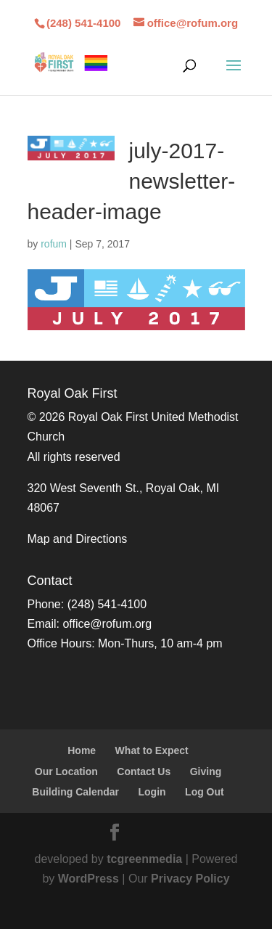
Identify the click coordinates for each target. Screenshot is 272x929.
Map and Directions (78, 539)
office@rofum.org (107, 624)
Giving (206, 771)
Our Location (66, 771)
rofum (54, 244)
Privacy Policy (190, 878)
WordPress (88, 878)
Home (81, 750)
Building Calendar (75, 792)
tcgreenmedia (144, 859)
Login (152, 792)
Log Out (204, 792)
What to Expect (152, 750)
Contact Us (143, 771)
